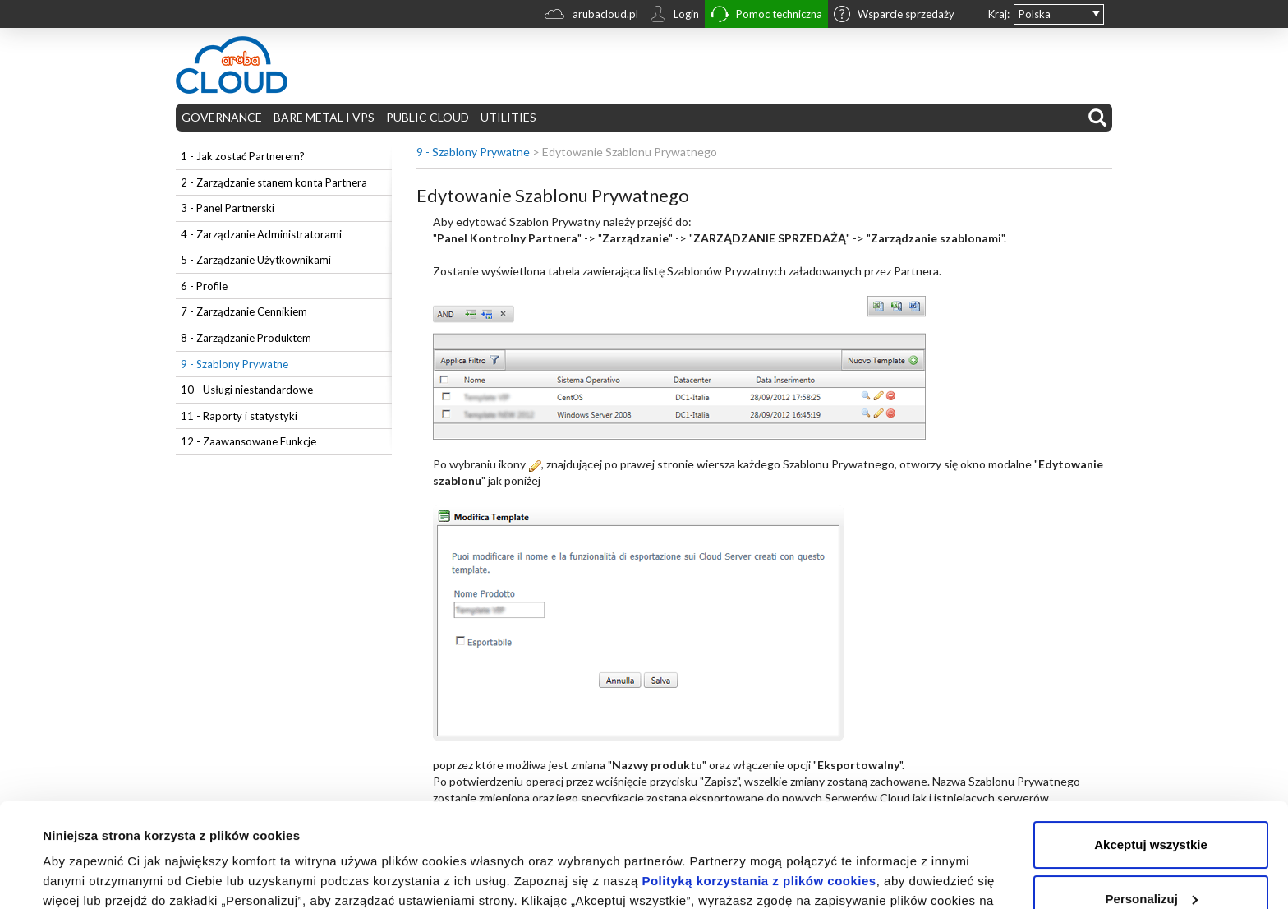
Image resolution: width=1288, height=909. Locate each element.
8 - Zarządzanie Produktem (246, 337)
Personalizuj (1152, 809)
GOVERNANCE (222, 117)
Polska (1035, 14)
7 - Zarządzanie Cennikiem (244, 311)
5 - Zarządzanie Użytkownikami (256, 259)
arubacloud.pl (591, 16)
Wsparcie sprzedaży (894, 15)
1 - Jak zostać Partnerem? (243, 156)
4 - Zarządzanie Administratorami (261, 234)
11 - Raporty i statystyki (239, 415)
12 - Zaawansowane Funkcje (248, 441)
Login (674, 15)
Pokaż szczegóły (92, 877)
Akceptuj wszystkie (1151, 756)
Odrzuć (1150, 863)
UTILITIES (508, 117)
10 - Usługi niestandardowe (247, 389)
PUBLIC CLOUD (427, 117)
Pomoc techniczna (766, 16)
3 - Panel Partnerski (227, 208)
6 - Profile (204, 286)
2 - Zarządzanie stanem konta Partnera (274, 182)
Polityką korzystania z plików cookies (759, 792)
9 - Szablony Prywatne (234, 364)
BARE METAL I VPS (324, 117)
